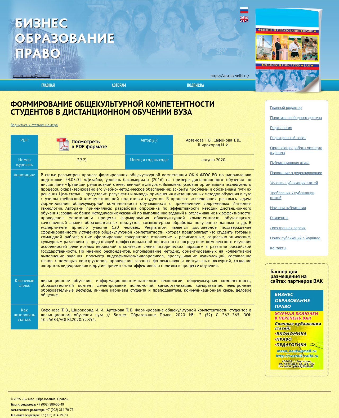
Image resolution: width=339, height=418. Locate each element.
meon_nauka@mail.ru (31, 75)
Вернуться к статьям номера (34, 124)
